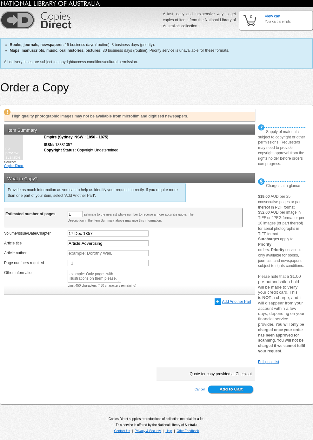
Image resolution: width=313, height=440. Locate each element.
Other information (19, 272)
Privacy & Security (148, 431)
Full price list (268, 362)
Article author (15, 253)
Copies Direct (13, 166)
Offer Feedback (188, 431)
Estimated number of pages (30, 214)
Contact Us (122, 431)
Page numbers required (24, 263)
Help (168, 431)
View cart (272, 16)
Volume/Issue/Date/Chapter (27, 233)
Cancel (200, 389)
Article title (13, 243)
